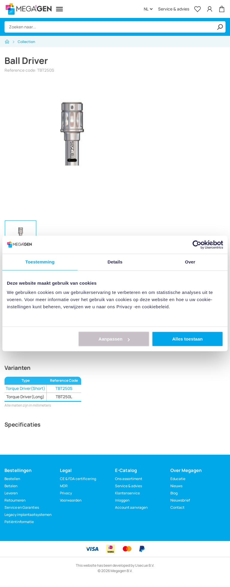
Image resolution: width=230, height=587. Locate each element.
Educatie (177, 478)
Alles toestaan (187, 338)
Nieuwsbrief (180, 500)
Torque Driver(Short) (25, 388)
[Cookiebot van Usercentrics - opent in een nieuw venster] (197, 244)
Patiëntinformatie (19, 521)
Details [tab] (115, 261)
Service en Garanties (21, 507)
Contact (177, 507)
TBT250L (64, 396)
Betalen (10, 485)
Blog (174, 493)
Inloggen (122, 500)
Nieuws (176, 485)
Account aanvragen (131, 507)
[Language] (148, 9)
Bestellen (12, 478)
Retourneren (14, 500)
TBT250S (63, 388)
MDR (64, 485)
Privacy (66, 493)
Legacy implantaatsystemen (28, 514)
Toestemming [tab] (40, 261)
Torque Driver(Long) (25, 396)
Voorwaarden (70, 500)
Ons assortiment (128, 478)
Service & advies (173, 9)
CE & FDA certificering (78, 478)
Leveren (11, 493)
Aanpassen (114, 338)
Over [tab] (190, 261)
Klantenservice (127, 493)
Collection (26, 41)
